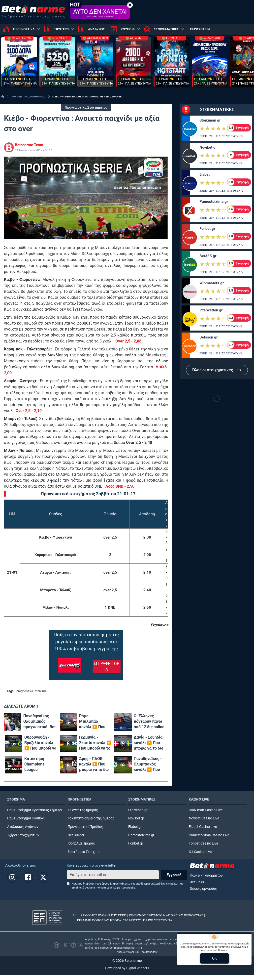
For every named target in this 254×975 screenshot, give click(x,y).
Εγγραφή (174, 875)
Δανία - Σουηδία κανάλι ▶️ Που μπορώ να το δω (148, 743)
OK (214, 958)
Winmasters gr (211, 283)
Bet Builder (76, 835)
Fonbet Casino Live (203, 843)
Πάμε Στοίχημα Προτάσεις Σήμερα (34, 810)
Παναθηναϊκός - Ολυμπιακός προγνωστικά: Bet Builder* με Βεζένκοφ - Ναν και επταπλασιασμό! (39, 722)
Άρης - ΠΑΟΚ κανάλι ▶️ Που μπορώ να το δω (94, 764)
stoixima (41, 691)
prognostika (24, 691)
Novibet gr (208, 147)
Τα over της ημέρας (83, 810)
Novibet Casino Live (204, 818)
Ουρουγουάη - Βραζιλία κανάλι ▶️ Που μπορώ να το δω (40, 743)
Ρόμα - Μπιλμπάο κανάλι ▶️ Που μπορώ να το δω (94, 722)
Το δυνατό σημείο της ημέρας (91, 818)
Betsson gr (208, 337)
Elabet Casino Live (203, 827)
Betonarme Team (29, 145)
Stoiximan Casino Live (205, 810)
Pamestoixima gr (213, 201)
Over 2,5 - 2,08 (128, 341)
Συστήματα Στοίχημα (84, 852)
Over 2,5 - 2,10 (29, 410)
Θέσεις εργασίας (203, 889)
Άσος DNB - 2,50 (119, 486)
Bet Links (197, 882)
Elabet (204, 174)
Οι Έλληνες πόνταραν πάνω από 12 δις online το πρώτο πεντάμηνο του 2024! (149, 722)
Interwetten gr (210, 310)
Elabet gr (135, 827)
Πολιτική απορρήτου (206, 875)
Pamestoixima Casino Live (209, 835)
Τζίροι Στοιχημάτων (23, 835)
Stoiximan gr (210, 120)
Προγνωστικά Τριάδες (85, 827)
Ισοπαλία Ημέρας (81, 843)
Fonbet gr (207, 228)
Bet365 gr (207, 256)
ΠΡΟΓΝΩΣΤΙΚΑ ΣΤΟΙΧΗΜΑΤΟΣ (28, 96)
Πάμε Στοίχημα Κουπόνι (26, 818)
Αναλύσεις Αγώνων (22, 827)
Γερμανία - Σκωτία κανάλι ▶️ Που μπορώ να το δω (95, 743)
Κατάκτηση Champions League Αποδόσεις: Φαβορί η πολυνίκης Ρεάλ (38, 764)
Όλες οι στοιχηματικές (217, 370)
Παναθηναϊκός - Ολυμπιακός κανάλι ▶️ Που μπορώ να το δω (148, 764)
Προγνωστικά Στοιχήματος (86, 107)
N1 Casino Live (200, 852)
